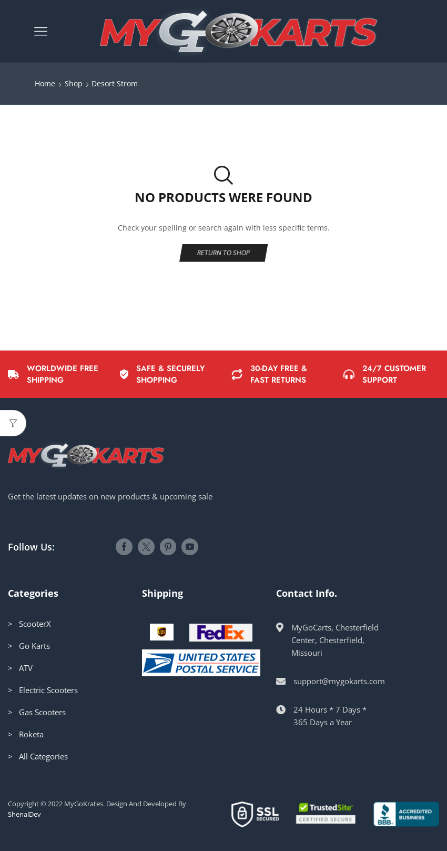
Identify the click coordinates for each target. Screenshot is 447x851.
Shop (74, 83)
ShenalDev (24, 814)
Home (45, 83)
